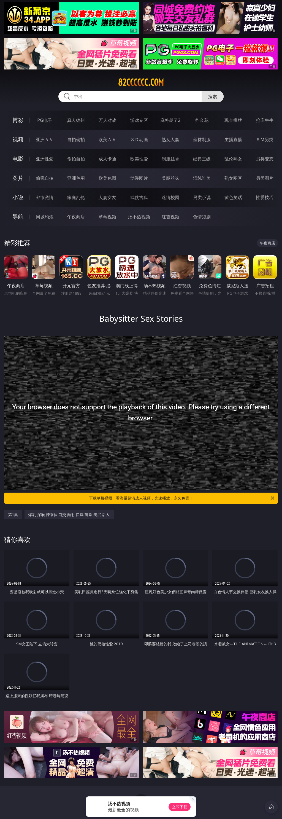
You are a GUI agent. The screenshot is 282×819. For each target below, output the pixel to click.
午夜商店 (76, 217)
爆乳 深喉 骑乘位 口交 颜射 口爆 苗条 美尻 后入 (69, 514)
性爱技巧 (264, 197)
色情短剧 (202, 217)
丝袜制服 (202, 139)
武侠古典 (139, 197)
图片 (17, 178)
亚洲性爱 (44, 159)
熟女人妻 (170, 139)
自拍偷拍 (76, 139)
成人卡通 (107, 159)
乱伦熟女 (233, 159)
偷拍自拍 (76, 159)
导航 (17, 216)
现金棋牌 (233, 120)
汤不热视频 (139, 217)
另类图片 (264, 178)
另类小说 (202, 197)
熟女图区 (233, 178)
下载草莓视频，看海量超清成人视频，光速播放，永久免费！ (182, 498)
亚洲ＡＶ (44, 139)
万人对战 (107, 120)
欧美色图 (107, 178)
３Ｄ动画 (139, 139)
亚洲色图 (76, 178)
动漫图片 (139, 178)
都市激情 (44, 197)
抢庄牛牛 (264, 120)
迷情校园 (170, 197)
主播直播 (233, 139)
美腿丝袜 (170, 178)
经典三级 (202, 159)
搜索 (212, 96)
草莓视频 (107, 217)
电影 (17, 158)
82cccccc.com (141, 82)
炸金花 (201, 120)
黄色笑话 (233, 197)
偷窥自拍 (44, 178)
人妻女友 (107, 197)
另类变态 (264, 159)
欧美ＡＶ (107, 139)
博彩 (17, 120)
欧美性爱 (139, 159)
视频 (17, 139)
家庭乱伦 (76, 197)
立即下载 (179, 806)
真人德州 (76, 120)
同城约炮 (44, 217)
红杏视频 (170, 217)
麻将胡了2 (170, 120)
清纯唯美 (202, 178)
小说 (17, 197)
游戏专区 (139, 120)
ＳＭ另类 (264, 139)
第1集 (13, 514)
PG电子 (44, 120)
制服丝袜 (170, 159)
